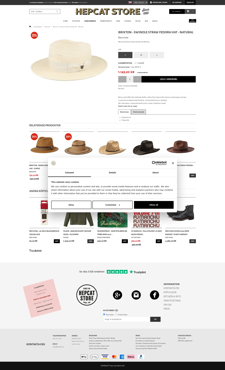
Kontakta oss (35, 344)
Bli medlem (177, 2)
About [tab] (155, 172)
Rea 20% (121, 89)
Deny (71, 205)
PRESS (167, 308)
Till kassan (176, 11)
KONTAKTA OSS (171, 288)
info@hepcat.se (58, 347)
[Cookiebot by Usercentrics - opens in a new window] (154, 163)
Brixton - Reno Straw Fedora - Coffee (179, 167)
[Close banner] (173, 163)
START (65, 21)
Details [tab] (112, 172)
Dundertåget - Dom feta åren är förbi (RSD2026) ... (112, 232)
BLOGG (155, 21)
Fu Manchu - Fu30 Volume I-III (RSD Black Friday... (146, 232)
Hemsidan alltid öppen (44, 305)
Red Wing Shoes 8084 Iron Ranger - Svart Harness (177, 232)
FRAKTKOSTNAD (172, 300)
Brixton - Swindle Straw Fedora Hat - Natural (68, 27)
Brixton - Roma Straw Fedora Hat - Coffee (43, 167)
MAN (118, 21)
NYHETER (76, 21)
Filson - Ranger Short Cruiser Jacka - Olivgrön (77, 232)
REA (146, 21)
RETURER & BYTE (172, 296)
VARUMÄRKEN (90, 21)
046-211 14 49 (57, 338)
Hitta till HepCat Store (45, 309)
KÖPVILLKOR (170, 292)
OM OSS (167, 304)
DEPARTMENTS (106, 21)
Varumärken (38, 27)
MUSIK (138, 21)
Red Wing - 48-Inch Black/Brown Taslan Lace (44, 232)
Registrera (110, 315)
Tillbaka (35, 250)
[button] (188, 11)
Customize (112, 205)
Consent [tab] (69, 172)
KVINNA (127, 21)
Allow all (153, 205)
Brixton (47, 27)
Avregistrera (122, 315)
